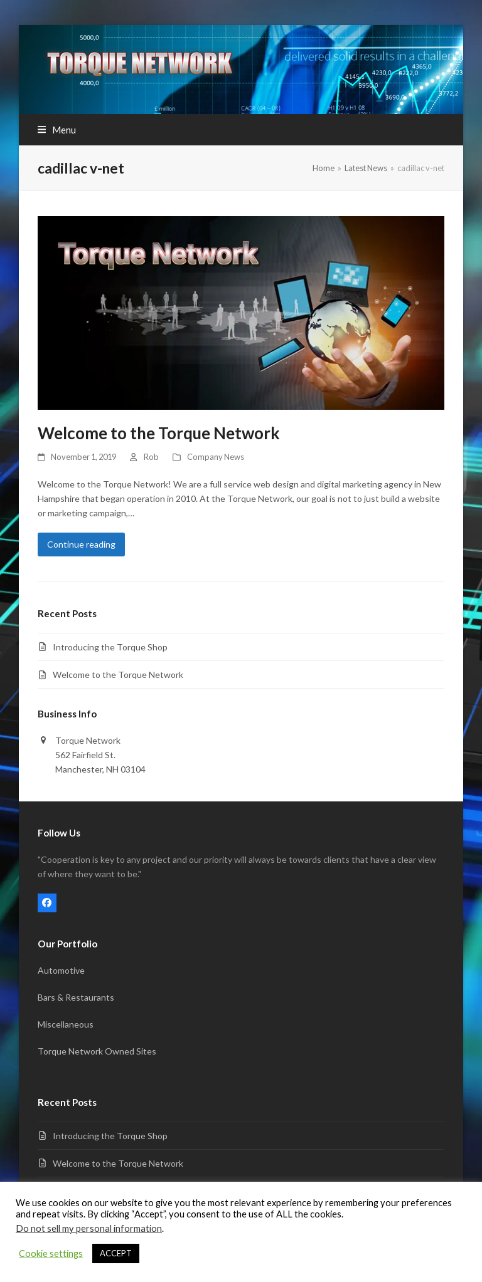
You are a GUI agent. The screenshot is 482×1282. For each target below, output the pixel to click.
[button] (57, 129)
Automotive (61, 970)
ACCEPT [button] (116, 1253)
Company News (215, 457)
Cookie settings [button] (51, 1253)
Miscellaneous (66, 1024)
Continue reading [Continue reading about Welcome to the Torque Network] (81, 544)
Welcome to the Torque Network (159, 433)
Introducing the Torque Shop (110, 647)
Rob (151, 457)
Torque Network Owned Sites (97, 1051)
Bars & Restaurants (76, 997)
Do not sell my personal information (89, 1228)
